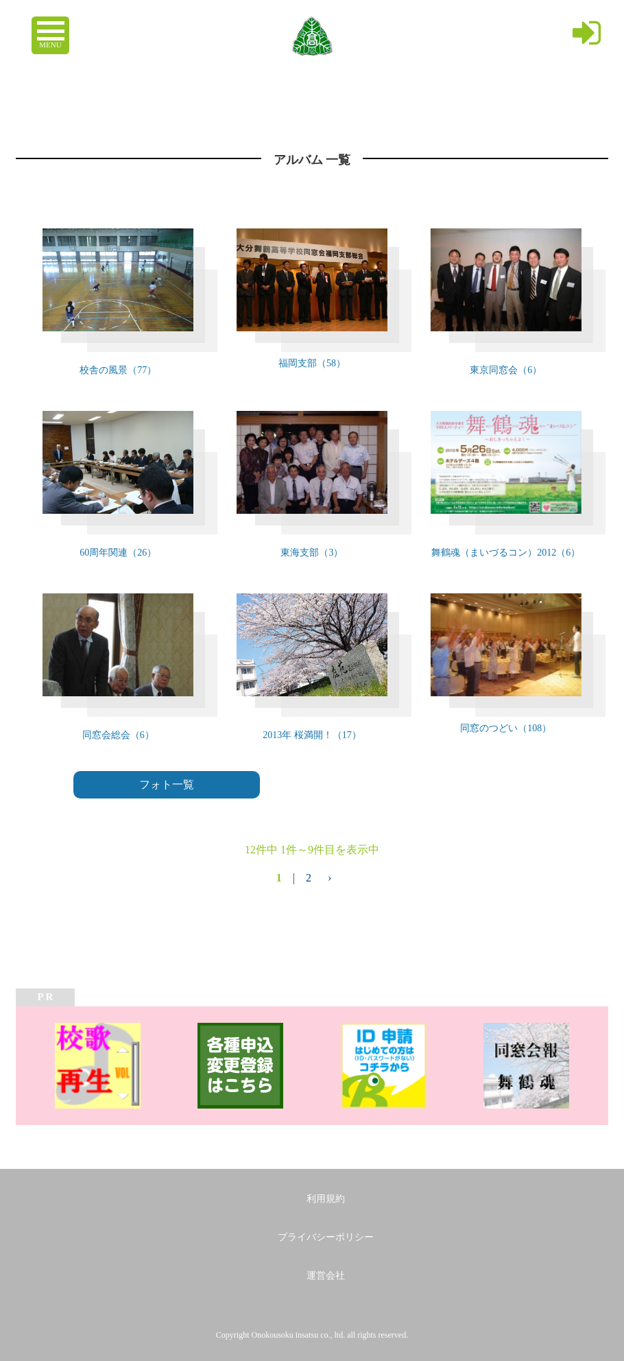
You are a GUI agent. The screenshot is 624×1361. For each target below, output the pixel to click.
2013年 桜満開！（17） (312, 735)
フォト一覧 (166, 784)
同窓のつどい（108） (505, 728)
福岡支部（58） (312, 363)
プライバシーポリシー (326, 1237)
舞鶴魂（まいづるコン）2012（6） (505, 552)
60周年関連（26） (118, 552)
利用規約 (326, 1199)
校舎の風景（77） (118, 370)
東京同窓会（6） (506, 370)
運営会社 (326, 1275)
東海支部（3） (311, 552)
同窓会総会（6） (118, 735)
